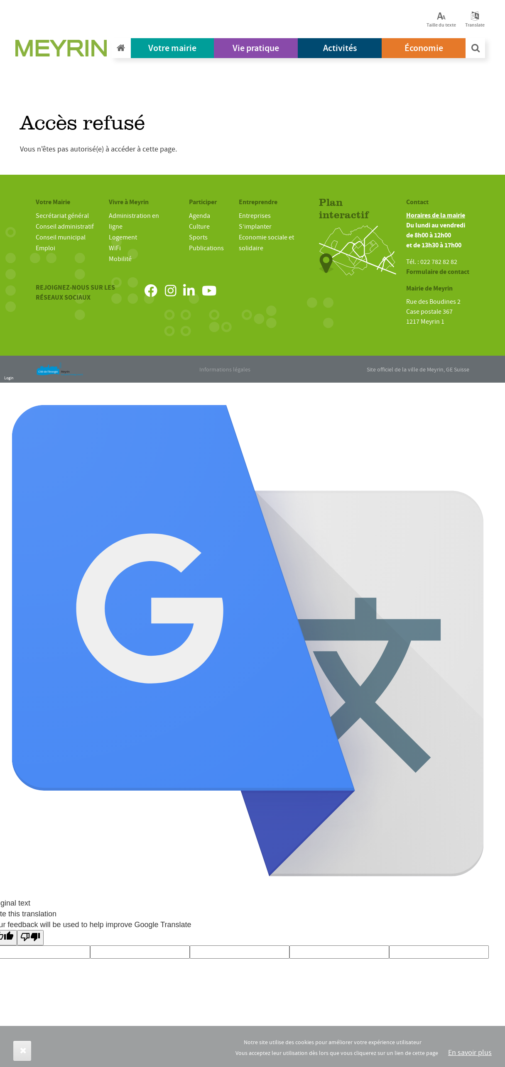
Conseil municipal (61, 237)
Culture (199, 226)
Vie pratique (256, 48)
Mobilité (120, 259)
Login (8, 378)
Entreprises (255, 216)
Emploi (45, 248)
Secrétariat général (62, 216)
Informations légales (224, 369)
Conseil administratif (65, 226)
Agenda (199, 216)
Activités (340, 48)
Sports (198, 237)
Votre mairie (172, 48)
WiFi (115, 248)
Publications (206, 248)
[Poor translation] (30, 937)
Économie (423, 48)
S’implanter (255, 226)
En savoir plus (470, 1052)
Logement (123, 237)
